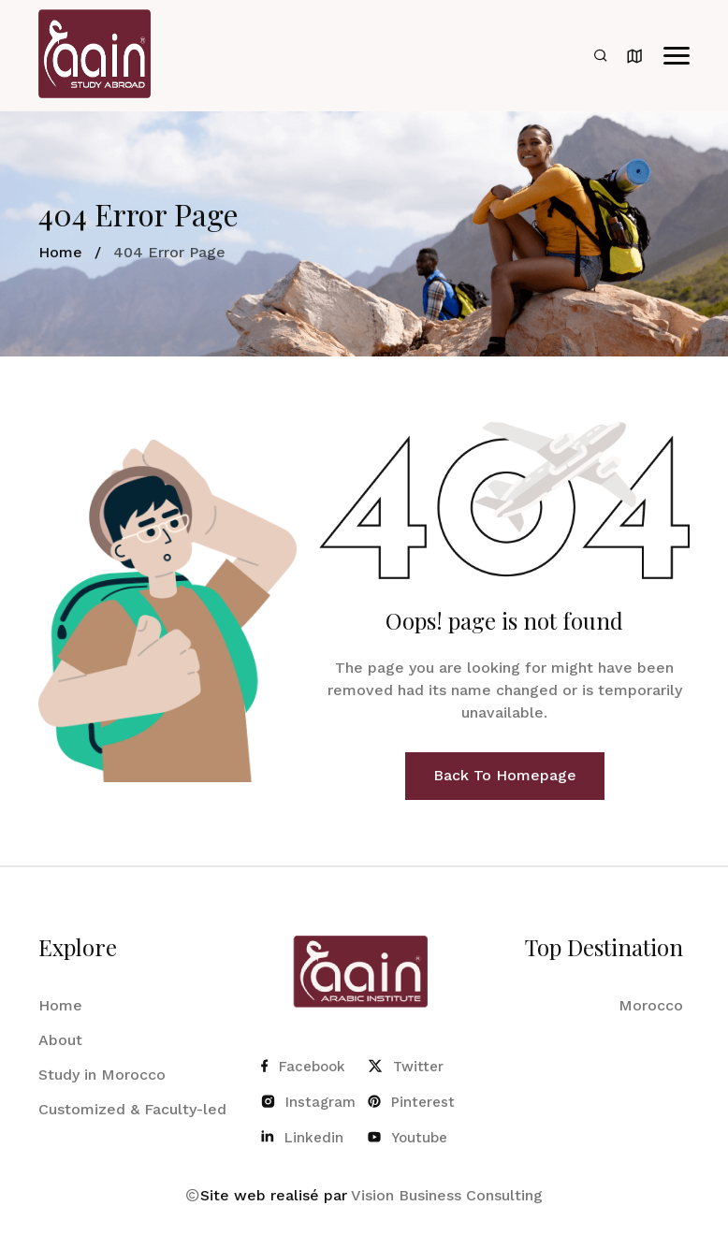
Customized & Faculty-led (132, 1109)
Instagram (307, 1102)
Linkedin (302, 1137)
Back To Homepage (504, 775)
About (60, 1040)
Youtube (407, 1137)
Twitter (406, 1066)
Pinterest (411, 1102)
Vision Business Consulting (447, 1195)
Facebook (303, 1066)
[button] (676, 56)
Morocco (651, 1005)
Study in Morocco (102, 1074)
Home (60, 252)
